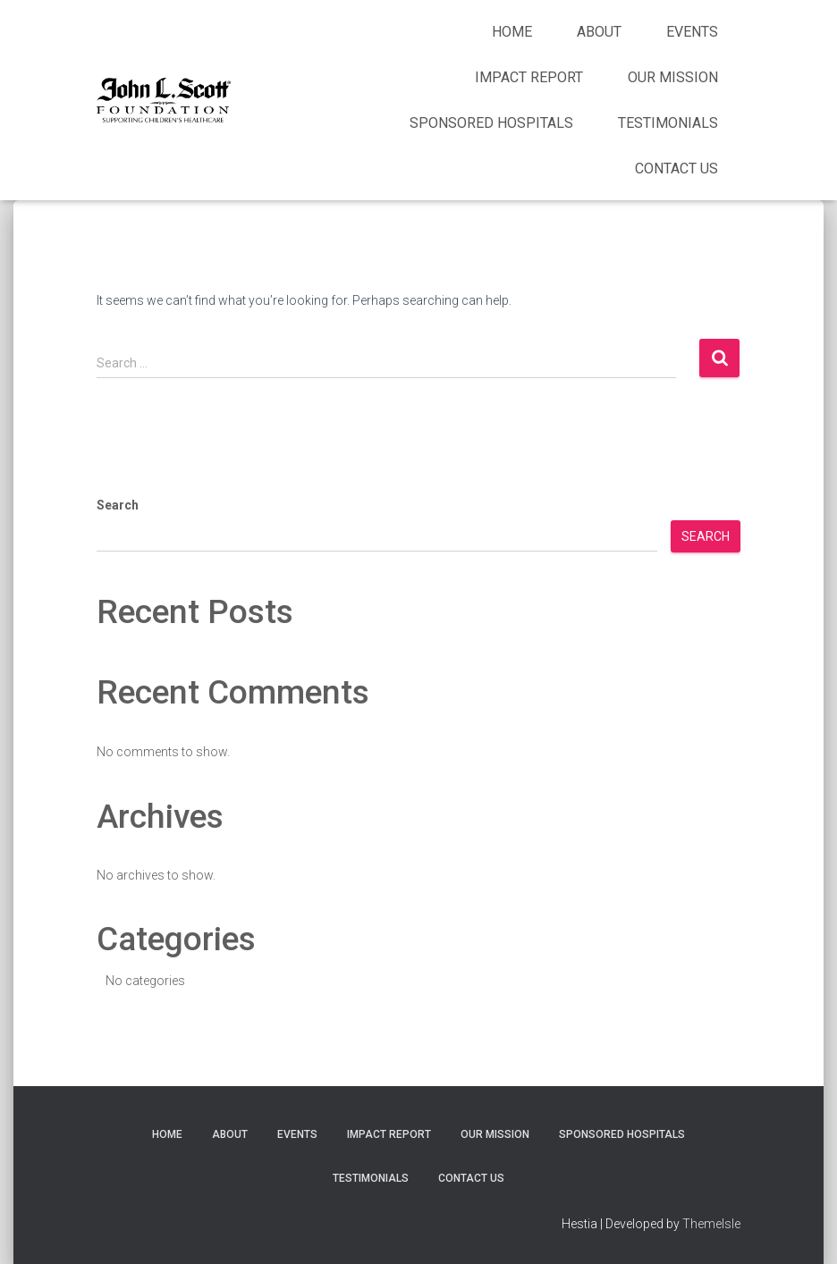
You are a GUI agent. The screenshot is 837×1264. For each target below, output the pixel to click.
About (599, 31)
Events (692, 31)
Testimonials (668, 122)
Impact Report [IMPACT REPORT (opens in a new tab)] (529, 77)
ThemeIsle (711, 1224)
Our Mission (673, 77)
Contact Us (676, 168)
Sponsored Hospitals (491, 122)
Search (118, 505)
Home (512, 31)
